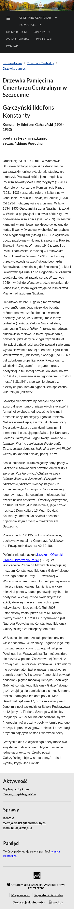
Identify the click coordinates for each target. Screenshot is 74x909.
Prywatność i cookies (48, 895)
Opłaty (42, 32)
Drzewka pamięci (14, 68)
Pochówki (45, 39)
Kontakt (13, 46)
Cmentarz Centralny (38, 17)
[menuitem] (9, 18)
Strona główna (12, 63)
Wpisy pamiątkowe (16, 789)
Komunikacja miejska (17, 827)
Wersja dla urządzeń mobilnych (24, 823)
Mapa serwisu (20, 895)
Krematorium (16, 32)
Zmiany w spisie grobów (19, 794)
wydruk (56, 902)
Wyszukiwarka (17, 39)
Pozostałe (30, 24)
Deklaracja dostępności (29, 902)
